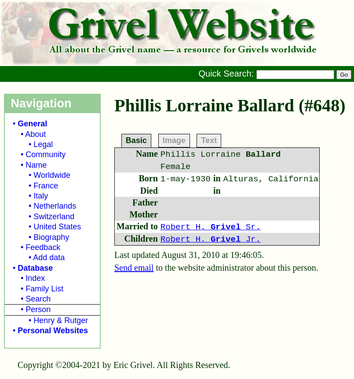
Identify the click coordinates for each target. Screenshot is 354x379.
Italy (40, 195)
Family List (44, 288)
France (45, 185)
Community (46, 154)
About (35, 134)
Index (35, 278)
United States (57, 226)
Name (36, 165)
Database (35, 268)
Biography (51, 237)
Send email (133, 267)
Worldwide (51, 175)
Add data (49, 257)
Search (38, 298)
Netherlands (54, 206)
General (32, 123)
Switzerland (53, 216)
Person (38, 309)
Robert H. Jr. (211, 239)
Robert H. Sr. (211, 227)
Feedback (43, 247)
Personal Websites (53, 330)
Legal (43, 144)
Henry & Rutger (60, 320)
